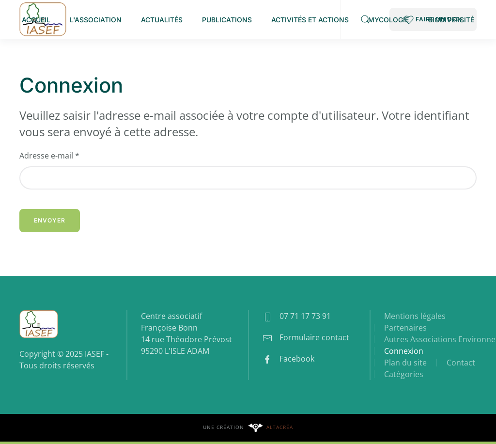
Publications (227, 20)
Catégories (403, 374)
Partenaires (405, 327)
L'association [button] (96, 20)
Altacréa (279, 427)
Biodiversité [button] (451, 20)
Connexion (403, 351)
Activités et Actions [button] (310, 20)
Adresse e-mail (49, 155)
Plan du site (405, 362)
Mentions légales (415, 316)
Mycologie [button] (388, 20)
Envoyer (49, 220)
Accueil (36, 20)
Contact (461, 362)
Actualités (162, 20)
